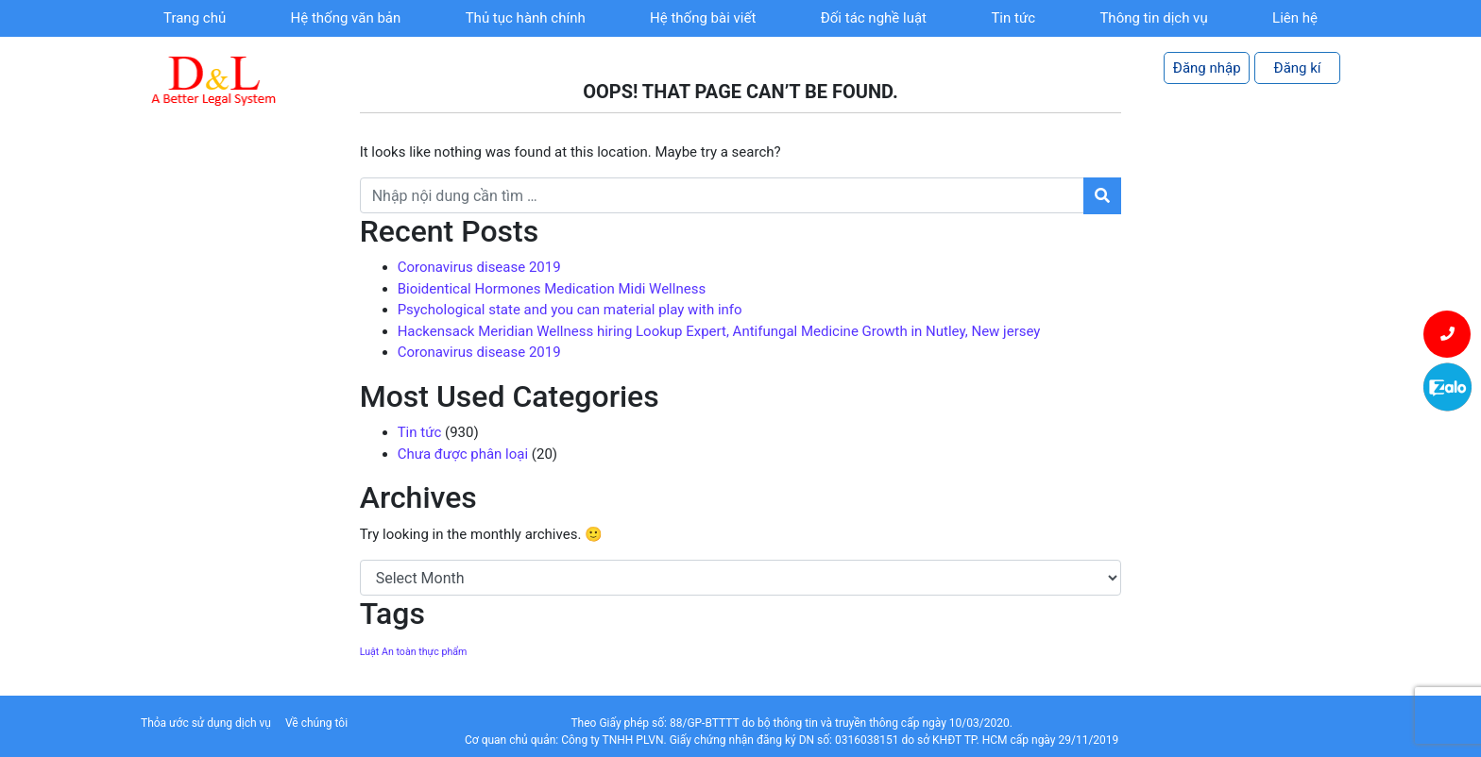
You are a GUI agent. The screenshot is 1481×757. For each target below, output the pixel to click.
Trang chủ (194, 17)
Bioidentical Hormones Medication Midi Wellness (552, 288)
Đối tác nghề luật (874, 17)
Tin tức (1013, 17)
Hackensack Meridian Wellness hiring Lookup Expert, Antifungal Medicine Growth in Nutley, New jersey (719, 331)
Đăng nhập (1207, 67)
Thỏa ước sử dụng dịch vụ (206, 723)
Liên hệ (1295, 17)
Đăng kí (1297, 67)
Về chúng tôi (316, 723)
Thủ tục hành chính (526, 17)
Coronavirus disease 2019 (479, 267)
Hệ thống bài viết (703, 17)
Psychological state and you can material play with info (570, 309)
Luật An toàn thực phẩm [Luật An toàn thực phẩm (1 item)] (414, 652)
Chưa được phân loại (463, 454)
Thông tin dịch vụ (1153, 17)
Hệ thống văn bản (346, 17)
